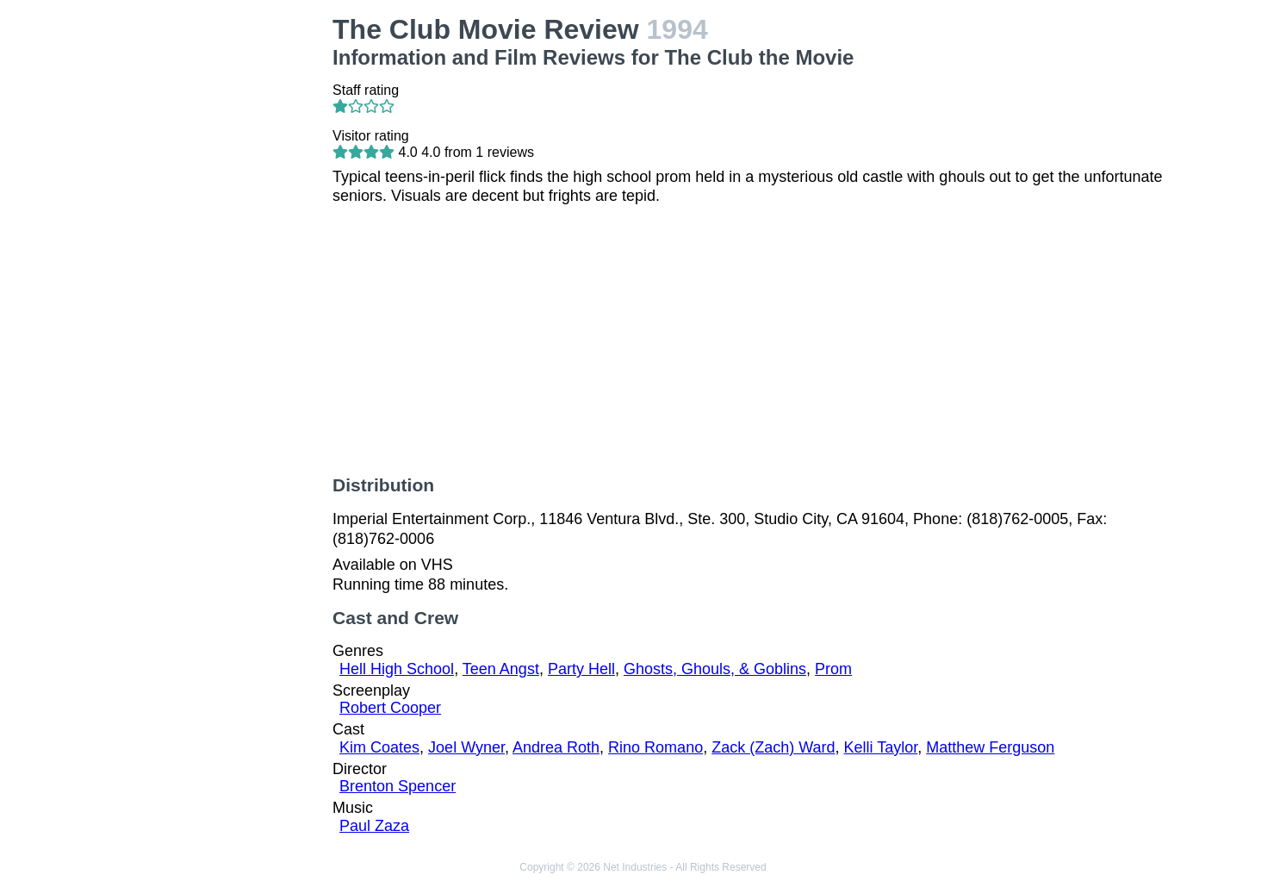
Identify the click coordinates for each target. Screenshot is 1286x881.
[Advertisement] (223, 272)
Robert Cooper (390, 707)
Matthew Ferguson (990, 747)
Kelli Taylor (881, 747)
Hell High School (396, 669)
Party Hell (581, 669)
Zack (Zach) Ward (773, 747)
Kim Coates (379, 747)
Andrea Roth (556, 747)
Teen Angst (501, 669)
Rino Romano (655, 747)
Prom (833, 669)
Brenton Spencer (397, 786)
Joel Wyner (466, 747)
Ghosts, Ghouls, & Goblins (715, 669)
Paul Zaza (374, 825)
